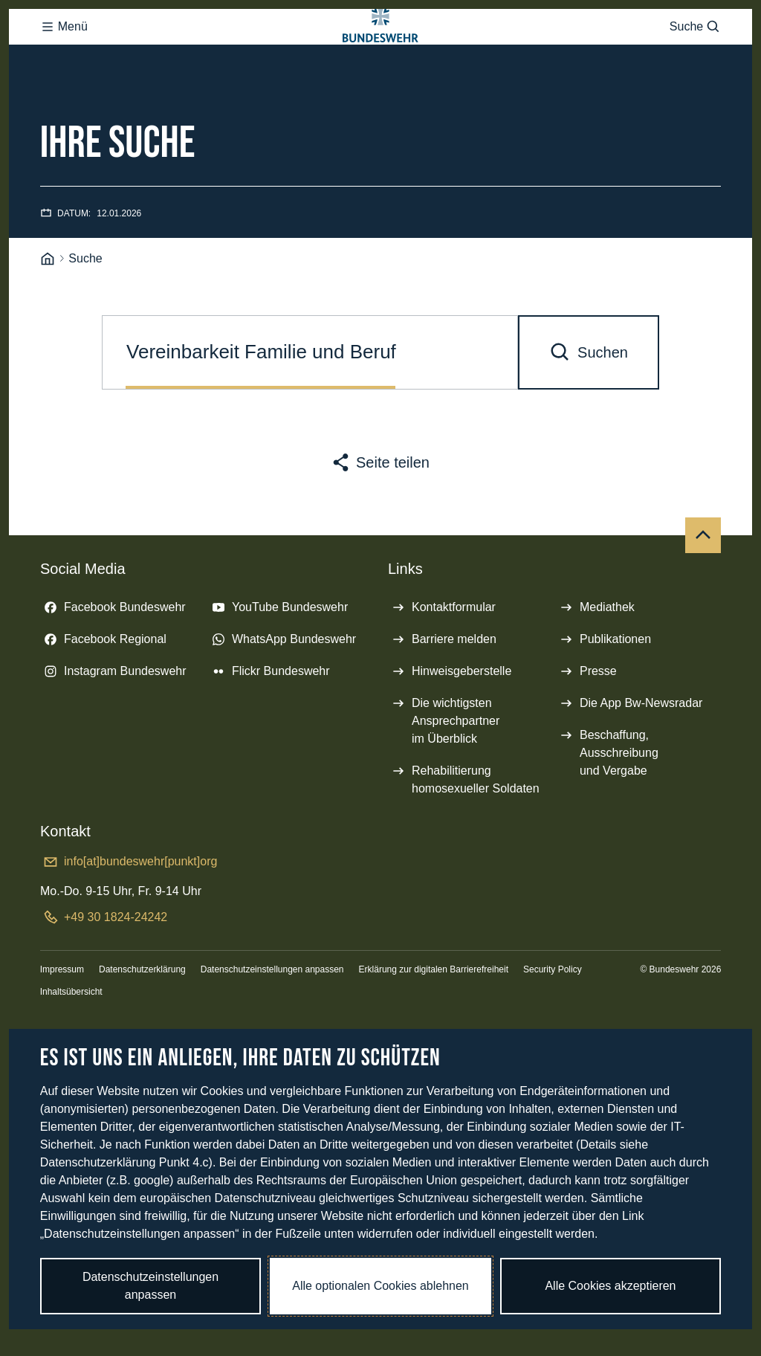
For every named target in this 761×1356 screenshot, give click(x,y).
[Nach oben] (703, 595)
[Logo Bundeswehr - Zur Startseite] (380, 56)
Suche (695, 56)
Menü (64, 56)
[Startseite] (47, 318)
